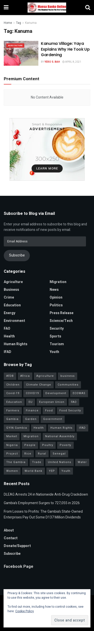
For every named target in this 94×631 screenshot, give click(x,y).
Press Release (61, 313)
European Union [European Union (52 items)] (51, 402)
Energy (9, 313)
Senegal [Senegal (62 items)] (59, 454)
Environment (14, 320)
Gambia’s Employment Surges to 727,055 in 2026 (42, 503)
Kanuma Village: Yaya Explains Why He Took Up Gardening (65, 49)
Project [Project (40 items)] (12, 454)
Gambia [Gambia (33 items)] (12, 419)
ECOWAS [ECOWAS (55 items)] (79, 393)
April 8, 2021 (71, 62)
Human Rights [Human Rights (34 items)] (61, 428)
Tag (18, 23)
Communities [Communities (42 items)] (68, 385)
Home (8, 23)
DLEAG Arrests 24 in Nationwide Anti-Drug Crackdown (46, 494)
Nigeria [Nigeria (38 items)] (12, 445)
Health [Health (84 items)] (39, 428)
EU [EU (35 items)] (31, 402)
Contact (11, 538)
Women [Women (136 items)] (12, 471)
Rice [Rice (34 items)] (27, 454)
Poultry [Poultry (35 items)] (47, 445)
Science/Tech (61, 320)
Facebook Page (18, 567)
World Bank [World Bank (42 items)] (33, 471)
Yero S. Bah (52, 62)
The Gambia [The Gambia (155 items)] (16, 462)
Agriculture (15, 45)
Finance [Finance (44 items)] (32, 410)
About (9, 530)
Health (9, 336)
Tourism (57, 344)
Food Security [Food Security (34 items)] (70, 410)
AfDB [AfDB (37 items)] (10, 376)
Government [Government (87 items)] (52, 419)
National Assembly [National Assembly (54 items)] (59, 436)
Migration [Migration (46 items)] (31, 436)
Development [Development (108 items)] (55, 393)
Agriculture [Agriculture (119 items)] (45, 376)
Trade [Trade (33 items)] (36, 462)
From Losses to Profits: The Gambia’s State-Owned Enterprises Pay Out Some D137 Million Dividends (43, 514)
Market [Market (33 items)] (11, 436)
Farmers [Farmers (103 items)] (12, 410)
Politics (56, 305)
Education (12, 305)
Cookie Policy (24, 611)
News (54, 289)
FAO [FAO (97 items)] (74, 402)
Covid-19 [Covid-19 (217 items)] (12, 393)
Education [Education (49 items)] (14, 402)
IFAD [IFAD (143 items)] (82, 428)
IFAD (7, 351)
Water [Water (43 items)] (82, 462)
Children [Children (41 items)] (13, 385)
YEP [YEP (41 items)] (52, 471)
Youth (54, 351)
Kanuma (31, 23)
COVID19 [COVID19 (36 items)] (32, 393)
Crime (9, 297)
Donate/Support (17, 546)
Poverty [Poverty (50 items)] (65, 445)
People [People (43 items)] (30, 445)
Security (57, 328)
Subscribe (17, 255)
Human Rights (15, 344)
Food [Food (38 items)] (49, 410)
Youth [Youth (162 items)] (65, 471)
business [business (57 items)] (67, 376)
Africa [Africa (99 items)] (25, 376)
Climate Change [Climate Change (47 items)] (38, 385)
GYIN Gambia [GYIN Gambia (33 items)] (16, 428)
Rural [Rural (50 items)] (42, 454)
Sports (55, 336)
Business (11, 289)
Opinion (56, 297)
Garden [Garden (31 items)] (31, 419)
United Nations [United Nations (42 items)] (59, 462)
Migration (58, 282)
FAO (7, 328)
